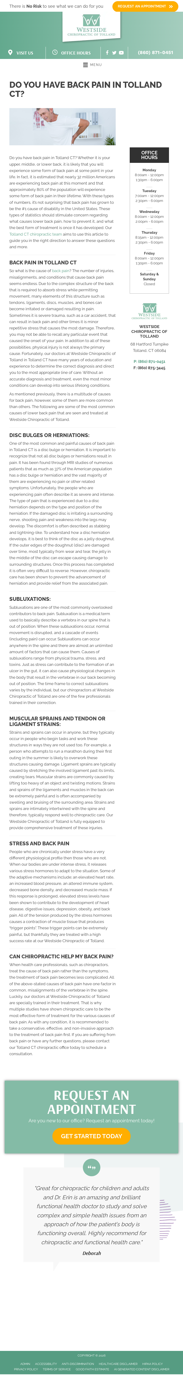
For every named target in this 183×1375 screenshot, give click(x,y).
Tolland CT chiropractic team (35, 234)
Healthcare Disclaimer (118, 1364)
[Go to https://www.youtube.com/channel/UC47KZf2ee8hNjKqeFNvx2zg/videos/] (121, 53)
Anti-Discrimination (78, 1364)
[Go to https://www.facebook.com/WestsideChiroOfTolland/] (107, 53)
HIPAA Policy (152, 1364)
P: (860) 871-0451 (149, 361)
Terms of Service (57, 1370)
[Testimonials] (91, 1215)
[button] (91, 1136)
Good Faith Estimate (92, 1370)
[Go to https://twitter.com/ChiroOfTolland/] (114, 53)
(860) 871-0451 (155, 52)
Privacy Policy (26, 1370)
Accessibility (46, 1364)
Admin (25, 1364)
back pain (60, 270)
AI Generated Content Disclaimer (141, 1370)
